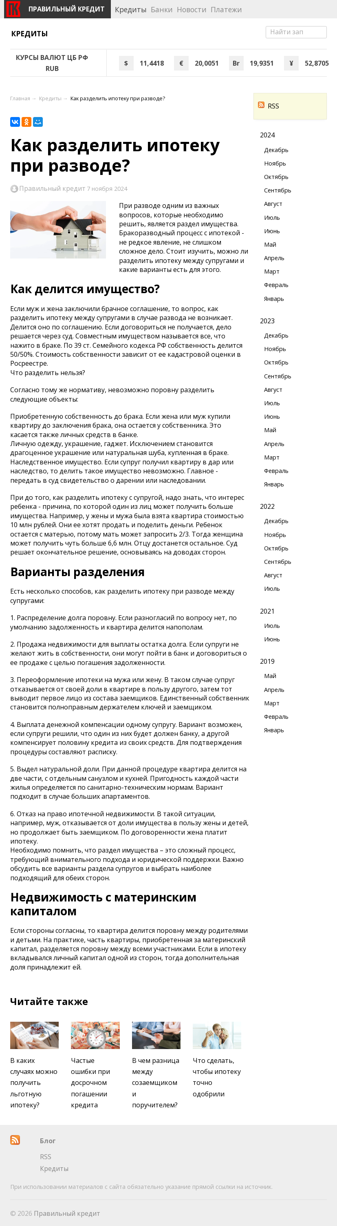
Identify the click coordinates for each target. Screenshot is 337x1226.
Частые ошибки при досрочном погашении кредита (90, 1082)
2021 (267, 611)
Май (270, 244)
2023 (267, 320)
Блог (48, 1140)
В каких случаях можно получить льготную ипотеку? (33, 1082)
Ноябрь (275, 163)
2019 (267, 661)
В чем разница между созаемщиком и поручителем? (155, 1082)
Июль (272, 217)
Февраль (276, 285)
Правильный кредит (52, 188)
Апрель (274, 258)
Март (272, 271)
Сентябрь (277, 190)
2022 (267, 506)
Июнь (272, 231)
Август (273, 204)
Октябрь (276, 177)
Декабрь (276, 150)
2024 (267, 134)
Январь (274, 299)
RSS (268, 106)
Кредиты (29, 33)
